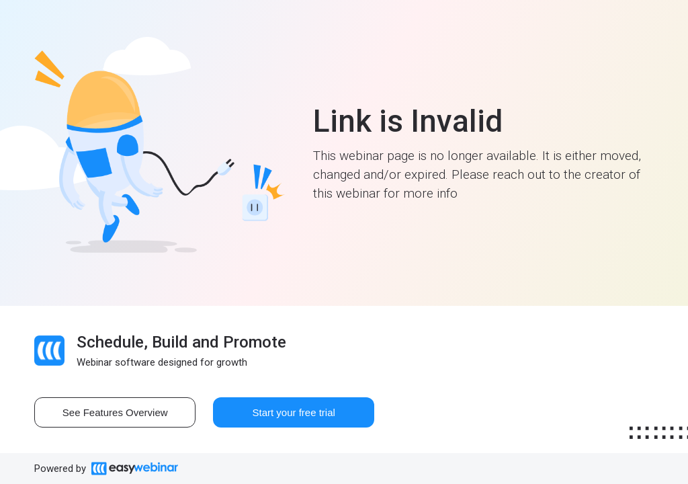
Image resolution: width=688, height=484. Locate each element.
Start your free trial (294, 412)
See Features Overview (115, 412)
